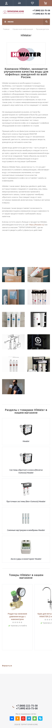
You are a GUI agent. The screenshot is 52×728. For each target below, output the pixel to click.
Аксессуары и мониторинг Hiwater (26, 559)
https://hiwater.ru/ (36, 225)
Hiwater (26, 441)
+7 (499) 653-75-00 (41, 14)
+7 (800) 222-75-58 (41, 10)
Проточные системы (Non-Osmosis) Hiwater (26, 501)
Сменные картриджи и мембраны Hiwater (26, 530)
